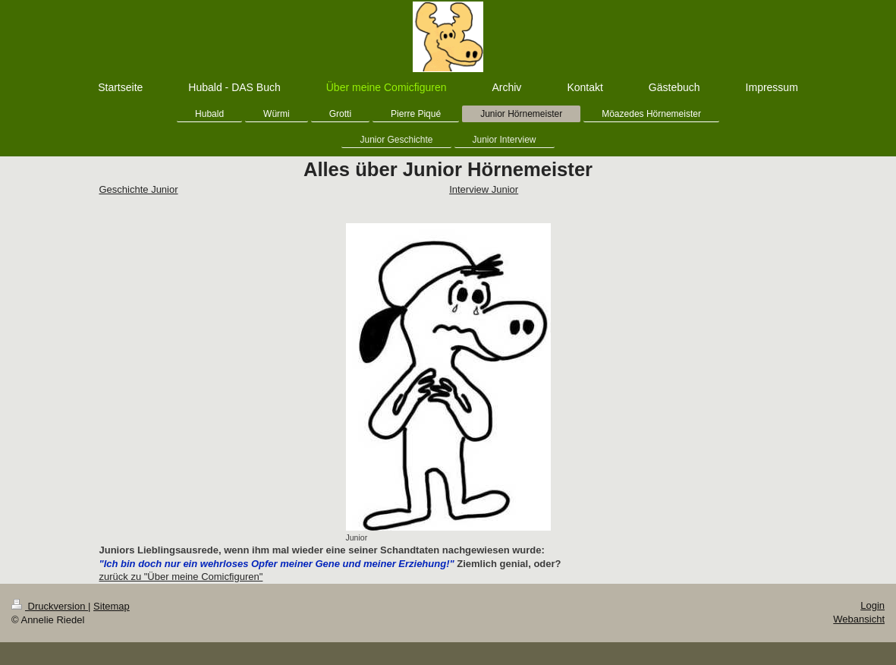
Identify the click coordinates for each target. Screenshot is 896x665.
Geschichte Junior (138, 189)
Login (872, 605)
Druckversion (49, 606)
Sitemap (111, 606)
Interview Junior (483, 189)
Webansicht (859, 619)
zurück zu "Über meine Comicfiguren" (181, 576)
